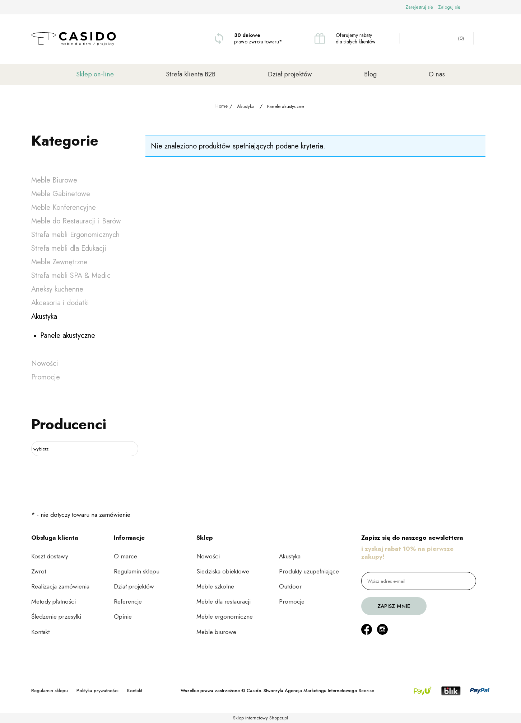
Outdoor (290, 586)
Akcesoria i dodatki (60, 303)
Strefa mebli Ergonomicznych (75, 235)
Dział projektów (134, 586)
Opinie (123, 616)
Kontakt (40, 632)
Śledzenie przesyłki (56, 616)
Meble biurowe (216, 632)
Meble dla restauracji (223, 601)
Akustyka (44, 316)
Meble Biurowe (54, 180)
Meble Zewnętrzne (59, 262)
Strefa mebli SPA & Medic (71, 275)
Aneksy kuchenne (57, 289)
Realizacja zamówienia (60, 586)
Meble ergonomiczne (224, 616)
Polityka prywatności (97, 690)
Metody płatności (53, 601)
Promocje (45, 377)
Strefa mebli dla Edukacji (68, 248)
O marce (125, 556)
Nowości (44, 363)
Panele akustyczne (67, 335)
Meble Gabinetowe (60, 194)
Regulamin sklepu (136, 571)
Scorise (366, 690)
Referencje (128, 601)
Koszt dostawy (49, 556)
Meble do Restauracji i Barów (76, 221)
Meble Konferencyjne (63, 207)
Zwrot (38, 571)
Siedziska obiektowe (222, 571)
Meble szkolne (215, 586)
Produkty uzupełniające (309, 571)
